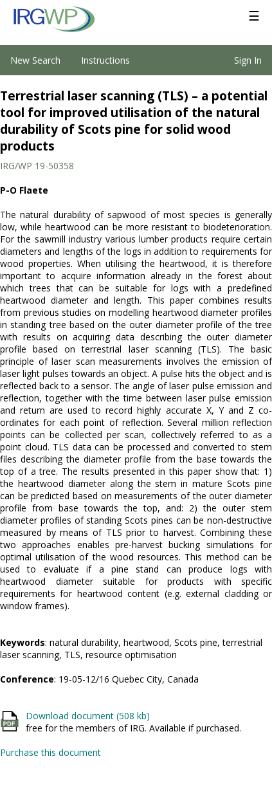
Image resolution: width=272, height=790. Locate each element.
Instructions (105, 60)
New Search (35, 60)
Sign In (248, 60)
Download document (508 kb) (88, 716)
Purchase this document (50, 752)
